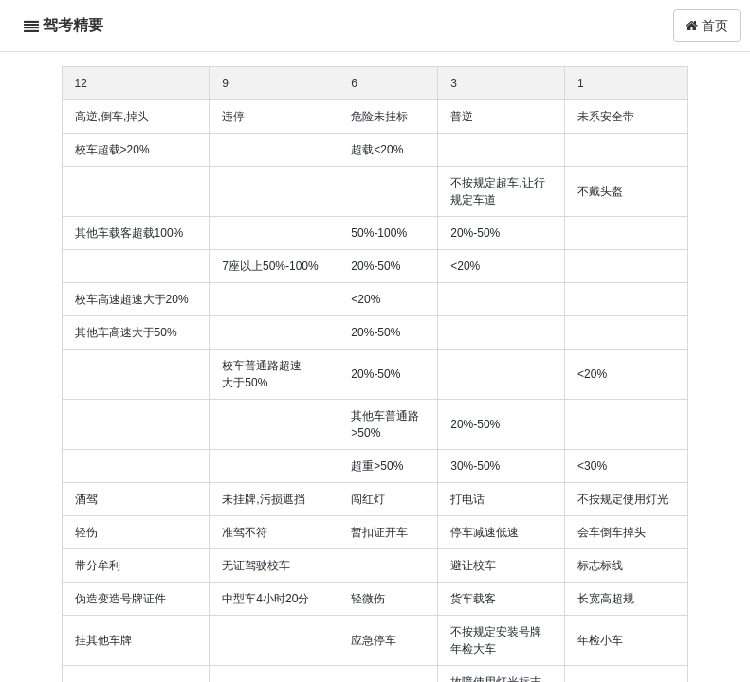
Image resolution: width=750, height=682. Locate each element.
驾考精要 (73, 25)
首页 (707, 25)
